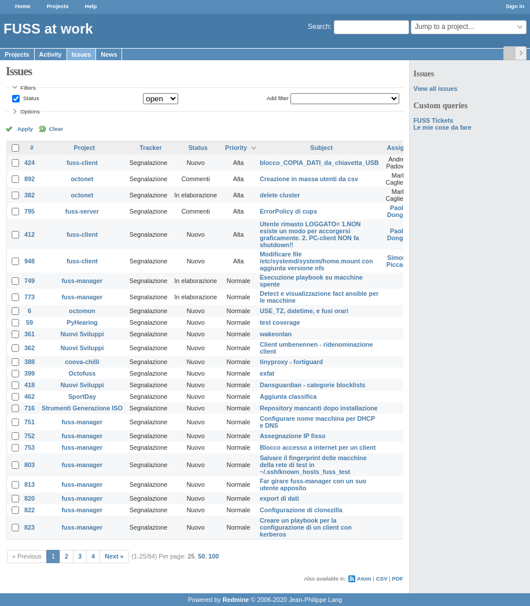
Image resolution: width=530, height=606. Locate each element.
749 (29, 280)
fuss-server (82, 211)
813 (29, 484)
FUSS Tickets (433, 120)
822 (29, 509)
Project (84, 147)
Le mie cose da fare (442, 127)
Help (91, 6)
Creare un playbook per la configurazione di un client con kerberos (306, 527)
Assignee (401, 147)
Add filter (278, 98)
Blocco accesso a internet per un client (318, 447)
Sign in (515, 6)
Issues (81, 54)
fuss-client (82, 162)
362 (29, 347)
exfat (267, 373)
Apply (25, 129)
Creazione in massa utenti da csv (309, 178)
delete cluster (280, 195)
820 (29, 498)
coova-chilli (82, 361)
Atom (364, 578)
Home (23, 6)
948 (29, 261)
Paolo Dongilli (398, 211)
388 (29, 361)
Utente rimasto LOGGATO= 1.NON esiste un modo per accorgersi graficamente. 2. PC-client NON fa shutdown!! (310, 234)
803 (29, 464)
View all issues (435, 88)
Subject (321, 147)
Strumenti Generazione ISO (82, 408)
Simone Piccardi (399, 261)
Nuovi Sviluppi (82, 333)
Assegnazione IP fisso (293, 435)
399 (29, 373)
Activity (50, 54)
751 (29, 421)
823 (29, 527)
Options (30, 111)
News (109, 54)
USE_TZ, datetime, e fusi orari (304, 310)
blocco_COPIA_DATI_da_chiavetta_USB (319, 162)
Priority (236, 147)
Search (319, 27)
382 (29, 195)
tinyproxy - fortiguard (291, 361)
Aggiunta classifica (288, 396)
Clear (56, 129)
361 (29, 333)
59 (29, 322)
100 (213, 556)
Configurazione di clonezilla (301, 509)
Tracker (150, 147)
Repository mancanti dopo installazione (319, 408)
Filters (27, 88)
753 (29, 447)
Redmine (236, 599)
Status (30, 98)
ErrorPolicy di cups (288, 211)
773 (29, 296)
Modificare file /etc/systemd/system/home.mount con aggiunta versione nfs (316, 261)
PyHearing (82, 322)
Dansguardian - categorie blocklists (312, 384)
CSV (382, 578)
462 (29, 396)
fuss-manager (82, 280)
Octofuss (82, 373)
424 (29, 162)
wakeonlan (276, 333)
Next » (114, 556)
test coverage (280, 322)
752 (29, 435)
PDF (397, 578)
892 (29, 178)
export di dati (279, 498)
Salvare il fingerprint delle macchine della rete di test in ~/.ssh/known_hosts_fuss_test (313, 464)
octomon (82, 310)
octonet (82, 178)
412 (29, 234)
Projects (58, 6)
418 (29, 384)
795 (29, 211)
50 (201, 556)
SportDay (82, 396)
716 (29, 408)
